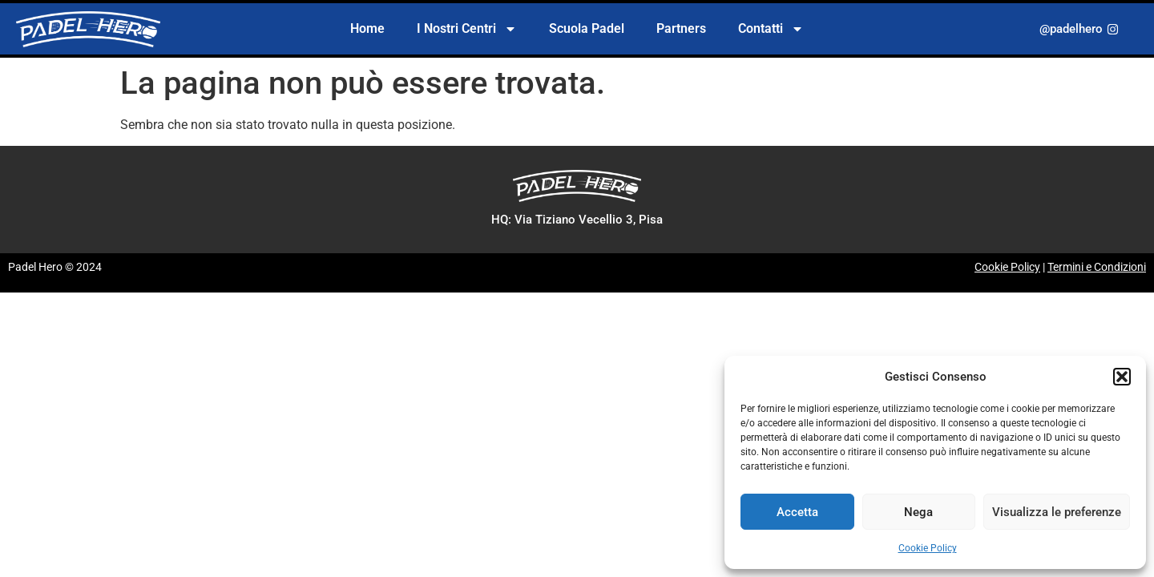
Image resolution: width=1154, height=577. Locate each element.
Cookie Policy (927, 548)
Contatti (771, 28)
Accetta (797, 512)
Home (367, 28)
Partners (681, 28)
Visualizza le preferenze (1056, 512)
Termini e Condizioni (1096, 266)
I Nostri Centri (467, 28)
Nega (918, 512)
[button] (1122, 377)
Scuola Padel (586, 28)
